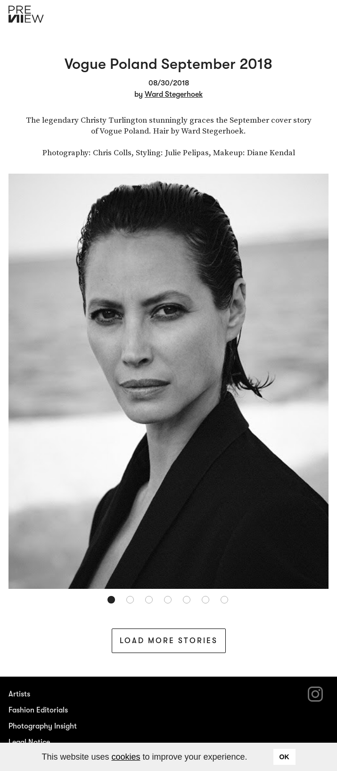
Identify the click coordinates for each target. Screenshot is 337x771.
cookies (125, 757)
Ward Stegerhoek (174, 94)
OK (284, 757)
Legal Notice (29, 742)
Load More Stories (169, 641)
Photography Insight (42, 726)
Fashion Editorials (38, 710)
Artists (19, 694)
